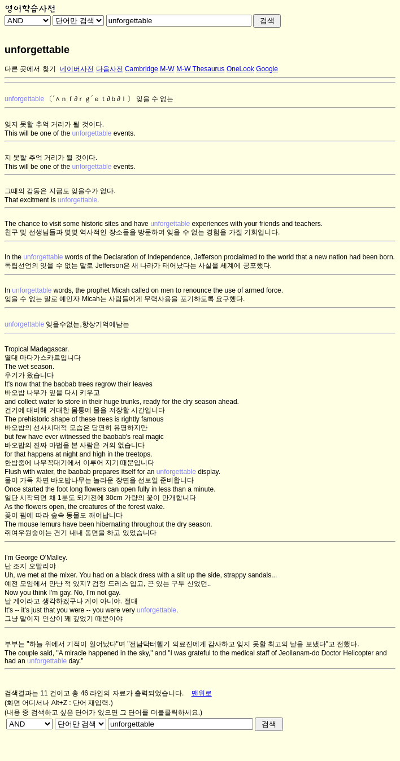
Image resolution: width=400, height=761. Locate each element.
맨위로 (202, 693)
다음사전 (109, 69)
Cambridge (141, 69)
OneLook (240, 69)
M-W (167, 69)
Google (267, 69)
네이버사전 (77, 69)
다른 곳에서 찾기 (30, 69)
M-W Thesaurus (200, 69)
